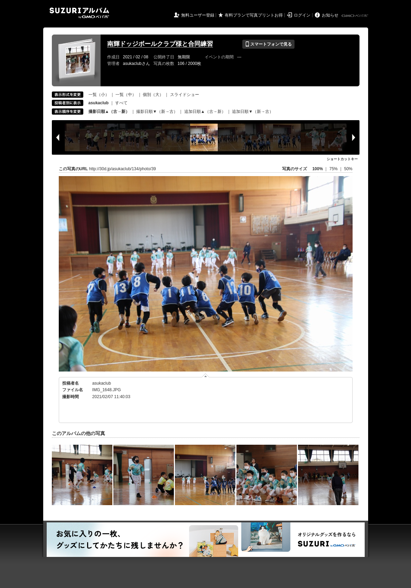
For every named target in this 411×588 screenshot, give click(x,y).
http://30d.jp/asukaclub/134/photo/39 (122, 168)
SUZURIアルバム (79, 13)
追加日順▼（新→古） (252, 111)
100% (317, 168)
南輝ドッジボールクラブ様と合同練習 (160, 43)
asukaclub (101, 383)
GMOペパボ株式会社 (355, 15)
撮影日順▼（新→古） (157, 111)
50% (348, 168)
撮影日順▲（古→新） (109, 111)
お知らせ (330, 15)
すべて (121, 102)
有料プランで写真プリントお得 (254, 15)
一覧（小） (98, 94)
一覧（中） (125, 94)
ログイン (302, 15)
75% (334, 168)
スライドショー (184, 94)
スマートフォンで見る (268, 44)
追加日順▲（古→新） (205, 111)
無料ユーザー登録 (197, 15)
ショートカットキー (342, 159)
